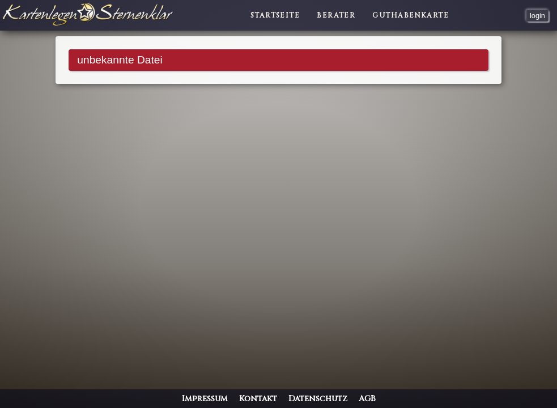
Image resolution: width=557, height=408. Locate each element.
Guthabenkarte (410, 15)
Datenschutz (317, 398)
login (537, 15)
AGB (367, 398)
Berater (336, 15)
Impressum (205, 398)
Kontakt (258, 398)
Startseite (275, 15)
